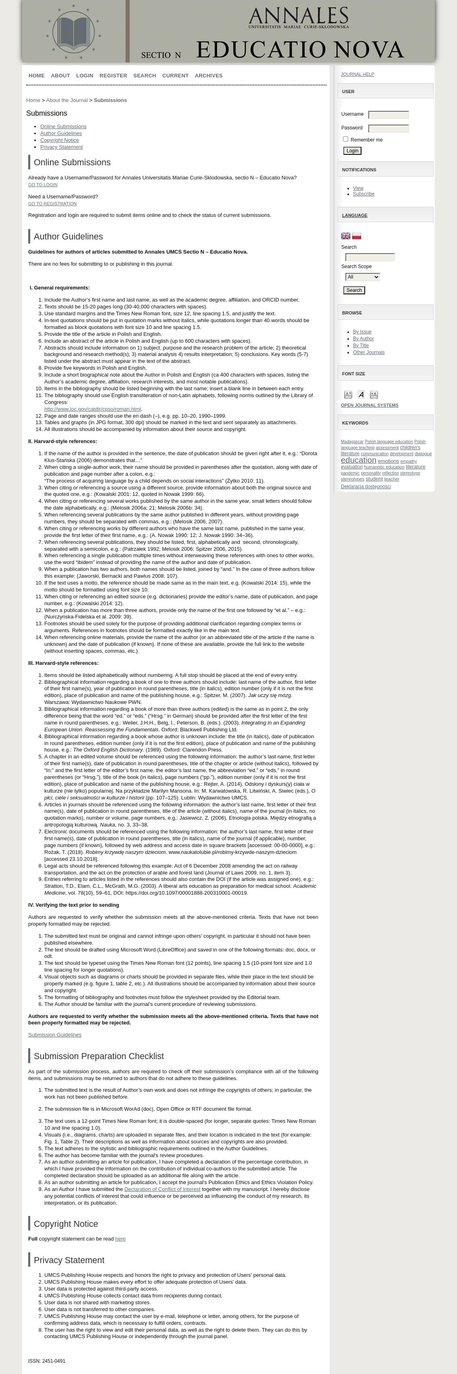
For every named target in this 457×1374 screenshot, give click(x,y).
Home (37, 76)
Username (352, 114)
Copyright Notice (59, 140)
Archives (209, 76)
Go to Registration (52, 203)
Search (144, 76)
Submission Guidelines (54, 1035)
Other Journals (369, 352)
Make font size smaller (348, 394)
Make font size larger (374, 394)
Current (175, 76)
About (60, 76)
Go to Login (43, 184)
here (120, 1239)
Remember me (366, 140)
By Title (361, 345)
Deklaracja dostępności (366, 486)
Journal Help (357, 74)
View (358, 188)
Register (113, 76)
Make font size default (361, 394)
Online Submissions (63, 126)
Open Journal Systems (370, 405)
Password (352, 128)
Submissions (110, 100)
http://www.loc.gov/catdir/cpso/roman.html (92, 409)
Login (84, 76)
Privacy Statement (61, 147)
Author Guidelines (61, 133)
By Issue (362, 332)
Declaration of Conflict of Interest (163, 1189)
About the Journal (67, 100)
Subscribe (363, 194)
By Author (363, 338)
